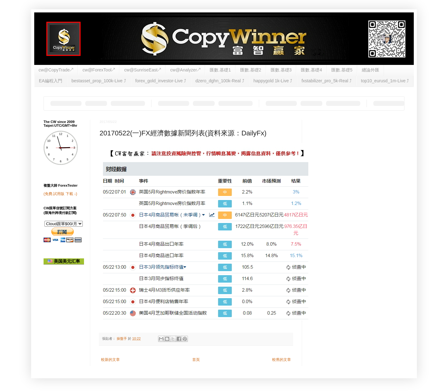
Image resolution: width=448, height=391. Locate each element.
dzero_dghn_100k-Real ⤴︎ (219, 80)
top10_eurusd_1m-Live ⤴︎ (385, 80)
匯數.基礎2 (250, 69)
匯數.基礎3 (281, 69)
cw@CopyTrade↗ (56, 69)
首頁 (196, 359)
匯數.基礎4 (311, 69)
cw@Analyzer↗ (185, 69)
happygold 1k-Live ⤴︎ (273, 80)
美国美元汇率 (64, 261)
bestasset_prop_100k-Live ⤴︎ (99, 80)
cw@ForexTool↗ (98, 69)
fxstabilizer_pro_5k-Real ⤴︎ (326, 80)
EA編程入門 (50, 80)
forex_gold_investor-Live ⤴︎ (160, 80)
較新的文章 (110, 359)
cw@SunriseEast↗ (142, 69)
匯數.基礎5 (341, 69)
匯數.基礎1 (220, 69)
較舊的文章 (281, 359)
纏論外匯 (370, 69)
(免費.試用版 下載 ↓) (60, 194)
